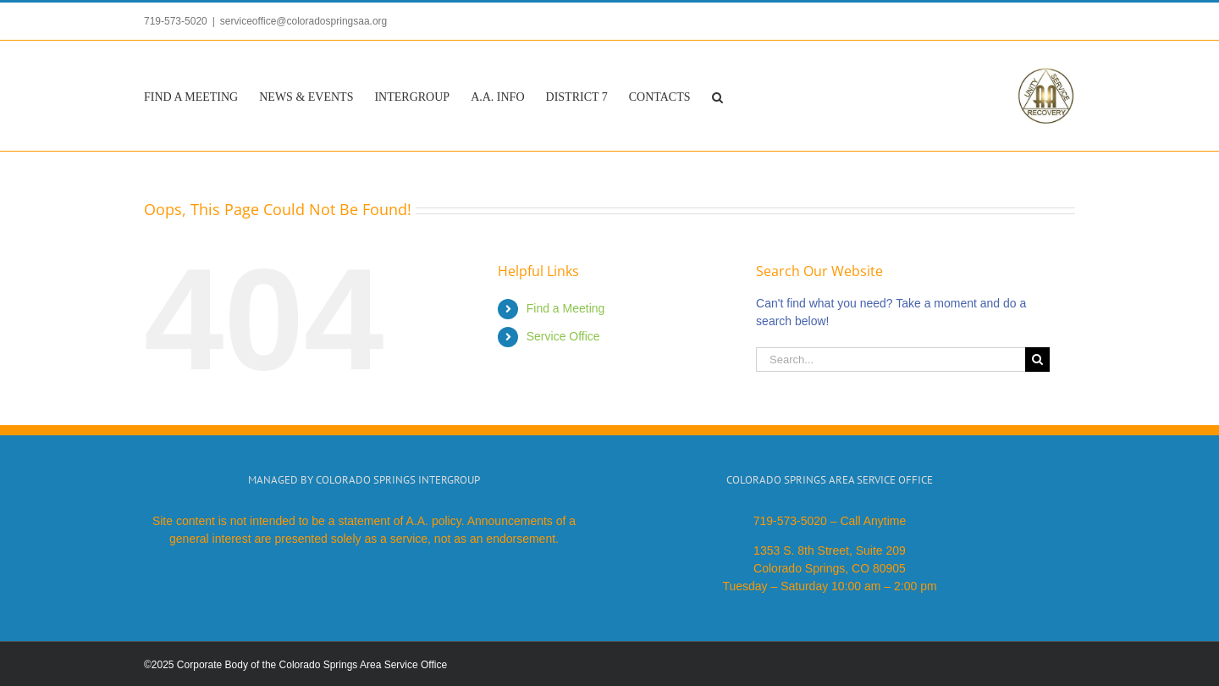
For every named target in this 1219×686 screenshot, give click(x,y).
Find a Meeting (566, 308)
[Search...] (890, 359)
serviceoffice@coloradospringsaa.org (303, 21)
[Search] (1037, 359)
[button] (717, 96)
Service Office (563, 336)
